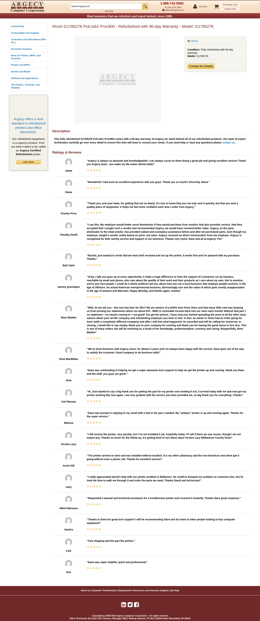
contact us (228, 142)
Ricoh (194, 41)
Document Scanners (21, 49)
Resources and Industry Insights (150, 590)
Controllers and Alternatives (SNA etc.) (28, 41)
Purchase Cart (230, 4)
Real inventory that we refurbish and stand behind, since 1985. (130, 16)
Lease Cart (229, 9)
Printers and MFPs (20, 65)
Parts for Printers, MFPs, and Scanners (26, 57)
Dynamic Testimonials (104, 590)
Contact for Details (201, 66)
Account (203, 6)
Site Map (109, 11)
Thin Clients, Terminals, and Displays (25, 86)
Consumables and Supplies (25, 33)
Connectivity (17, 26)
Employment (124, 590)
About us (85, 590)
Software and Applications (24, 78)
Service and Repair (21, 71)
